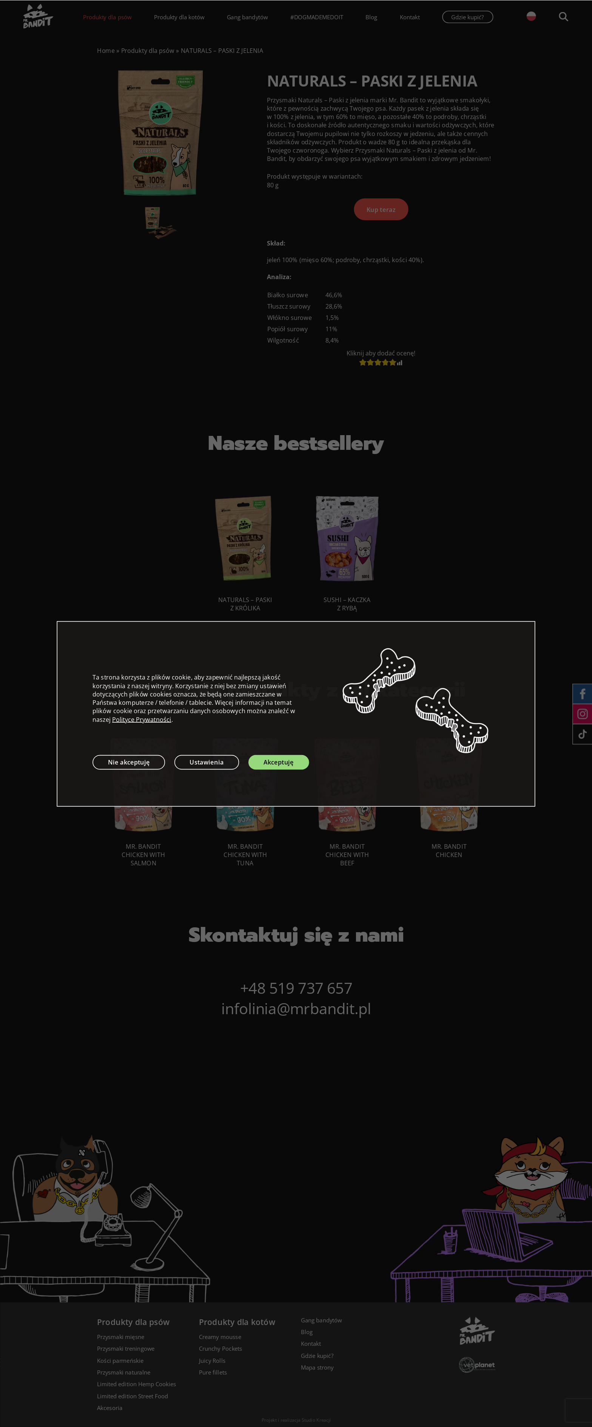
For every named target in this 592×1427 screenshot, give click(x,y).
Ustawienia (207, 762)
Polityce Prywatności (141, 719)
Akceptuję (279, 762)
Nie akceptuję (129, 762)
